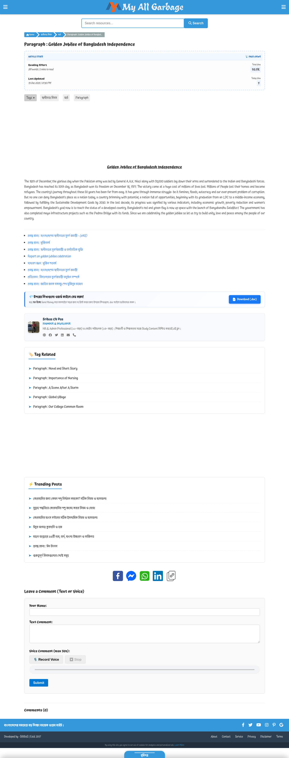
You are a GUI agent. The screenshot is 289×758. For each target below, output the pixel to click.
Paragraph (81, 97)
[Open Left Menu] (5, 7)
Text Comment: (144, 632)
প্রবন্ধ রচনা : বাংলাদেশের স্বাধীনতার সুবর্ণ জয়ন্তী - (57, 235)
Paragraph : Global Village (47, 397)
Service (239, 739)
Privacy (252, 739)
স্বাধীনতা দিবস (46, 34)
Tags (30, 97)
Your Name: (144, 609)
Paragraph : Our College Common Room (56, 406)
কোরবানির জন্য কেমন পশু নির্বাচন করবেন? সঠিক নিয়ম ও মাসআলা (68, 498)
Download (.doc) (245, 299)
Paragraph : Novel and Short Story (53, 368)
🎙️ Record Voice (46, 662)
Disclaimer (266, 739)
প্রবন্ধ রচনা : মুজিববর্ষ (39, 242)
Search (194, 23)
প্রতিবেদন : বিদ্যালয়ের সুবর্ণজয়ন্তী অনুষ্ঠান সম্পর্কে (53, 276)
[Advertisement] (144, 131)
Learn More (179, 748)
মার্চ (59, 34)
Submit (38, 685)
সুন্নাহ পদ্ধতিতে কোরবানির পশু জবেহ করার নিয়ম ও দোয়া (62, 507)
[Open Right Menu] (283, 7)
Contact (226, 739)
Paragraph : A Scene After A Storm (54, 387)
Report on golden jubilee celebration (49, 256)
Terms (279, 739)
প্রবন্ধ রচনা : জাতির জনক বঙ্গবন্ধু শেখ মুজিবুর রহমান (55, 283)
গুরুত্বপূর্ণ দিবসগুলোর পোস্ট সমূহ (49, 555)
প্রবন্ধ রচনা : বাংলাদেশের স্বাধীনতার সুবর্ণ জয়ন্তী (52, 269)
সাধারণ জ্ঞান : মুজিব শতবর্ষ (42, 262)
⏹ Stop (75, 662)
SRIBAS (24, 739)
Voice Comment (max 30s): (49, 654)
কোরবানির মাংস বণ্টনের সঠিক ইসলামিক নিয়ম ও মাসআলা (63, 517)
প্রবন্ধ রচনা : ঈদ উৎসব (43, 545)
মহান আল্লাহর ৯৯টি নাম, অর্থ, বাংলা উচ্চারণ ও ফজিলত (61, 536)
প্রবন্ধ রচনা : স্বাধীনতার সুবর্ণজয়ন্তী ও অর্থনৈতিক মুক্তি (55, 249)
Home (30, 34)
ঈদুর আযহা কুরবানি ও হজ (45, 526)
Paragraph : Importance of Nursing (53, 378)
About (214, 739)
